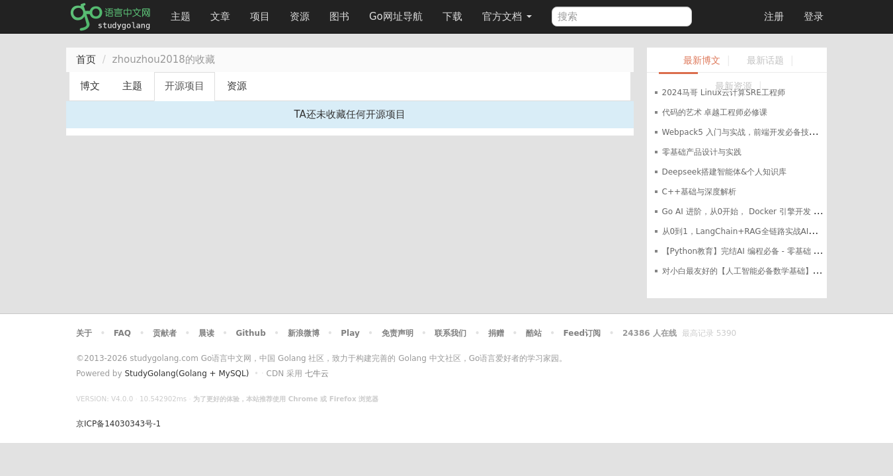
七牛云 (317, 373)
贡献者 (165, 333)
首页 (86, 59)
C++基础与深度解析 (699, 191)
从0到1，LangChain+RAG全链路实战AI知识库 (747, 231)
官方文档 (507, 16)
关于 (84, 333)
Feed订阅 (582, 333)
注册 (774, 16)
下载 (452, 16)
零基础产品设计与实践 (702, 152)
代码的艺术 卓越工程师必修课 (715, 112)
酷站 (534, 333)
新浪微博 (303, 333)
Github (250, 333)
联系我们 (450, 333)
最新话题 (765, 60)
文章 (220, 16)
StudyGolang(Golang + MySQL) (186, 373)
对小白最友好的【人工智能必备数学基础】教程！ (749, 271)
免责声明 (397, 333)
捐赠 (496, 333)
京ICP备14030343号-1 (118, 423)
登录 (814, 16)
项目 (260, 16)
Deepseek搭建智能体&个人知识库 (724, 172)
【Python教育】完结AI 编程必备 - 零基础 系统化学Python (767, 251)
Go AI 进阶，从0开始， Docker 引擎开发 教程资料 (753, 211)
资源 (300, 16)
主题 (181, 16)
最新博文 (701, 60)
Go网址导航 (397, 12)
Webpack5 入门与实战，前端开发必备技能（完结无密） (763, 132)
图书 (339, 16)
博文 (90, 86)
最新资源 (733, 86)
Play (350, 333)
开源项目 (184, 86)
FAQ (122, 333)
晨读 (206, 333)
